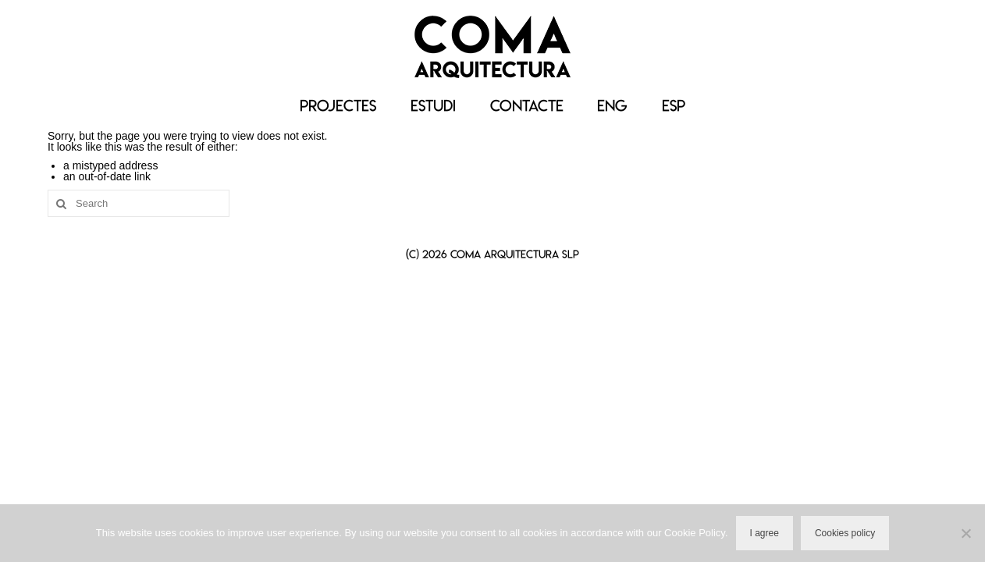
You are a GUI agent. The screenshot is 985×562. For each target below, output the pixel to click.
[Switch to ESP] (673, 106)
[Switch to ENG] (612, 106)
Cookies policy (845, 533)
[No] (965, 533)
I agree (764, 533)
